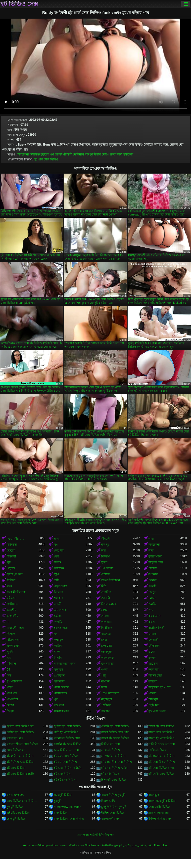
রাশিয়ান (11, 663)
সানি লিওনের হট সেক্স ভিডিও (164, 744)
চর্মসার (58, 616)
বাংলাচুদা (153, 795)
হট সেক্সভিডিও (63, 774)
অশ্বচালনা (23, 154)
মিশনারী (11, 556)
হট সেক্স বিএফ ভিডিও (161, 762)
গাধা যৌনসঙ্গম (15, 628)
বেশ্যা (104, 610)
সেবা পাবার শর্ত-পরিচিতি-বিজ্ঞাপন (95, 834)
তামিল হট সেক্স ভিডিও (20, 732)
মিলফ (57, 562)
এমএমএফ (107, 657)
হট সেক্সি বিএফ (110, 774)
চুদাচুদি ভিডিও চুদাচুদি (113, 807)
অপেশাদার (60, 610)
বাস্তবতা (106, 634)
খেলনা (152, 580)
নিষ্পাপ (105, 556)
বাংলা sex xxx (15, 795)
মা (8, 622)
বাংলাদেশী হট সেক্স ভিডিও (22, 744)
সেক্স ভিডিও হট (16, 750)
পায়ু (103, 675)
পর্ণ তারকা (56, 154)
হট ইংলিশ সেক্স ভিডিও (20, 756)
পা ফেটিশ (12, 699)
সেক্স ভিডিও (61, 813)
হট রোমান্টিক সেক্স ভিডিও (116, 762)
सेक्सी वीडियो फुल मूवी (111, 845)
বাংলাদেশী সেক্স (110, 819)
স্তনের (151, 651)
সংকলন (153, 574)
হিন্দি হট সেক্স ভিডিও (113, 780)
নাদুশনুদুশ (106, 699)
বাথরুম (105, 681)
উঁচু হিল (58, 669)
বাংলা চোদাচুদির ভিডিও (162, 801)
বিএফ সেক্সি (108, 801)
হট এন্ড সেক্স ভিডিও (66, 756)
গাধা (151, 538)
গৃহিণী (10, 651)
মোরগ (152, 634)
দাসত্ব (57, 651)
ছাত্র (9, 657)
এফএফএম (13, 645)
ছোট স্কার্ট (153, 705)
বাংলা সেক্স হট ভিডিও (161, 732)
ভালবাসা (59, 681)
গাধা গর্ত (12, 693)
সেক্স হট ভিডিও (110, 750)
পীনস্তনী (67, 154)
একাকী (152, 586)
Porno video (161, 845)
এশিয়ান (105, 574)
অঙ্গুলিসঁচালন (110, 580)
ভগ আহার (107, 663)
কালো (151, 622)
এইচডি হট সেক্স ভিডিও (115, 726)
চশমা (104, 640)
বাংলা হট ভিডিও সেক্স (67, 738)
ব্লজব (113, 154)
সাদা (119, 154)
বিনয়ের (58, 592)
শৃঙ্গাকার (58, 598)
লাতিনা (58, 645)
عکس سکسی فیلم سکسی (138, 845)
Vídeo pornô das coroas (52, 845)
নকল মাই (153, 669)
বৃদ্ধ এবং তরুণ (157, 711)
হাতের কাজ (61, 628)
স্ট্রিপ (56, 574)
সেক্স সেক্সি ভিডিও (159, 807)
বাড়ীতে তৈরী (156, 628)
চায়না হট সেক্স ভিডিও (161, 726)
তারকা (105, 616)
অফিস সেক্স (155, 675)
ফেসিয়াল (78, 154)
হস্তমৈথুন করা (14, 574)
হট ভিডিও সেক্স (19, 4)
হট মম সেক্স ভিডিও (65, 762)
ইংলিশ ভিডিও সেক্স (159, 819)
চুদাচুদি (57, 801)
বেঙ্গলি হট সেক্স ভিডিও (67, 744)
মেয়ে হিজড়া (61, 687)
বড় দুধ (89, 154)
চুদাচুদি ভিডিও (15, 807)
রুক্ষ (9, 675)
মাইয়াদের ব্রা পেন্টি (159, 687)
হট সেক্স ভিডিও (16, 768)
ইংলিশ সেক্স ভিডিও (112, 813)
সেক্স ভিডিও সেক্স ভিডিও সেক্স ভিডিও (23, 801)
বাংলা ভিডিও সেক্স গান (115, 732)
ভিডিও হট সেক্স (110, 744)
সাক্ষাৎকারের (61, 711)
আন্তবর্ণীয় (12, 616)
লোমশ (152, 598)
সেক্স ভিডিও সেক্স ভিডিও (69, 819)
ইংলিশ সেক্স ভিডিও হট (20, 726)
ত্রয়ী (56, 580)
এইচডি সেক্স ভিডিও (18, 813)
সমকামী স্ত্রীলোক (16, 592)
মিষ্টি (103, 586)
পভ (150, 610)
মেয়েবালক (60, 693)
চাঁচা (103, 550)
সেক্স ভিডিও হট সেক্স (66, 750)
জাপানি (105, 598)
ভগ (56, 544)
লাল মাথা (106, 622)
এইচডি (11, 568)
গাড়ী (9, 687)
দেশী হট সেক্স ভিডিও (66, 732)
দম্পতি (58, 622)
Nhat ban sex (93, 845)
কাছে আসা (154, 616)
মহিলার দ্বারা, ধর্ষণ (64, 663)
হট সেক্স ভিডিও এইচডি (68, 768)
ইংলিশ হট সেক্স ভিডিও (67, 726)
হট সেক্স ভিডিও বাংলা (161, 768)
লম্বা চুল (58, 640)
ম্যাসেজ (153, 663)
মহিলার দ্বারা (155, 562)
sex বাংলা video (158, 813)
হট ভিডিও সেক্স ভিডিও (20, 762)
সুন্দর (104, 562)
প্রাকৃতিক (106, 592)
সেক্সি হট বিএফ (157, 750)
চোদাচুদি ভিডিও (63, 795)
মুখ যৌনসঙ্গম (14, 681)
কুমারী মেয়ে (155, 556)
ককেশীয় (11, 610)
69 (8, 669)
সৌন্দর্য (152, 568)
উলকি (152, 604)
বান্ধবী (57, 604)
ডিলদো (11, 634)
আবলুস (153, 699)
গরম (9, 586)
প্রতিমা (152, 693)
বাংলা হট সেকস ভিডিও (115, 738)
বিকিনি (58, 657)
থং (55, 634)
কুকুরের (45, 154)
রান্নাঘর (105, 711)
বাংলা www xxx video (67, 807)
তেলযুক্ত (106, 651)
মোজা (10, 705)
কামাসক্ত (35, 154)
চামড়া (151, 592)
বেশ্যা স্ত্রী (153, 640)
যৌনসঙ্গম (154, 645)
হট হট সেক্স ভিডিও (65, 780)
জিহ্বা (10, 711)
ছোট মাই (59, 550)
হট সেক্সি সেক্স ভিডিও (161, 774)
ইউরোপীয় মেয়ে (16, 538)
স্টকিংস (11, 580)
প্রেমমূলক (59, 675)
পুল (56, 699)
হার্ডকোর (128, 154)
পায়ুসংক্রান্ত (60, 586)
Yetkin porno (30, 845)
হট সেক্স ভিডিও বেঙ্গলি (20, 774)
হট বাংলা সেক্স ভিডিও (161, 756)
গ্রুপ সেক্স (106, 645)
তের (56, 556)
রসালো (152, 681)
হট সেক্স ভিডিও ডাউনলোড (117, 768)
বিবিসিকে (106, 628)
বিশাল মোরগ (101, 154)
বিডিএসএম (13, 640)
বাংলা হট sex (15, 738)
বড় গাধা (59, 705)
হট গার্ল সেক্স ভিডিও (46, 159)
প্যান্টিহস (106, 705)
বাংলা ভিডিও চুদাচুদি (113, 795)
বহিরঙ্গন (11, 598)
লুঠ (8, 562)
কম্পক (152, 657)
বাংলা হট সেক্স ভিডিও (161, 738)
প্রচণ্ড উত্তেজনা (110, 693)
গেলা (104, 669)
